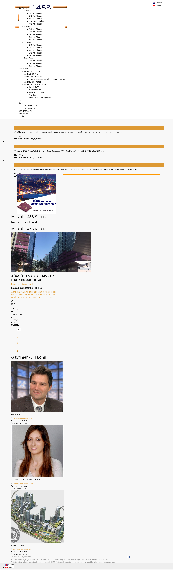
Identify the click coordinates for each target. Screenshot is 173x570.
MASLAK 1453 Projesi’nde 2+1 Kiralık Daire (45, 146)
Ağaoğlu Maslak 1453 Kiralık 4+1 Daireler (43, 128)
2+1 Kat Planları (35, 16)
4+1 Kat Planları (35, 24)
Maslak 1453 (24, 69)
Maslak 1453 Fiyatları (32, 82)
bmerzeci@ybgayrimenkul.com (22, 418)
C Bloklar (27, 42)
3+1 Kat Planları (35, 19)
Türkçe (157, 5)
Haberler (22, 100)
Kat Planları (23, 8)
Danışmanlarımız (26, 111)
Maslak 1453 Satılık (32, 71)
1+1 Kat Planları (35, 13)
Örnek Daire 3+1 (30, 108)
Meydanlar (33, 95)
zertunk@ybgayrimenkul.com (22, 549)
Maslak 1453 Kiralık (32, 74)
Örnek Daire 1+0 (30, 106)
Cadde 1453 (34, 87)
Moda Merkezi (35, 90)
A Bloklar (27, 11)
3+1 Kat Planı (34, 37)
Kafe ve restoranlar (37, 92)
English (157, 3)
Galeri (21, 103)
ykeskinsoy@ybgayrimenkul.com (23, 483)
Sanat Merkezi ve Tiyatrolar (40, 98)
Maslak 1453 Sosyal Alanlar (35, 84)
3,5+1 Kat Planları (36, 21)
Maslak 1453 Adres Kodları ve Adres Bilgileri (47, 79)
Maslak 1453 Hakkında (33, 77)
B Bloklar (27, 26)
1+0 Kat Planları (35, 29)
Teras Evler (28, 58)
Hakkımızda (23, 113)
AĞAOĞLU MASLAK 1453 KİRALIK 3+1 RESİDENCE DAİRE (57, 165)
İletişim (21, 116)
